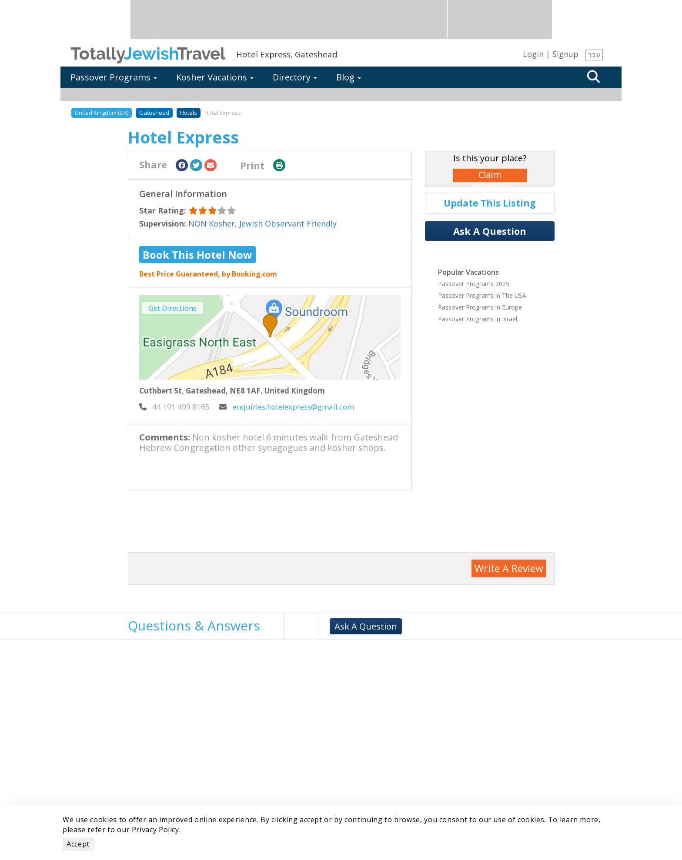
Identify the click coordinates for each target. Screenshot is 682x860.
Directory (295, 77)
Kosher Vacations (215, 77)
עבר (594, 55)
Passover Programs (113, 77)
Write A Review (509, 568)
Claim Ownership (489, 175)
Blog (348, 77)
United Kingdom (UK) (101, 113)
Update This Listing (490, 203)
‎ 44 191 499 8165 (174, 407)
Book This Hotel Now (197, 254)
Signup (565, 54)
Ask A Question (489, 230)
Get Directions (172, 308)
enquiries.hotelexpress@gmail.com (286, 407)
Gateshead (154, 113)
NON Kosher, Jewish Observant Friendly (262, 223)
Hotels (188, 113)
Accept (78, 844)
